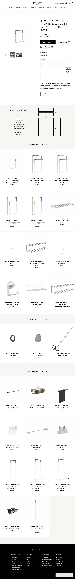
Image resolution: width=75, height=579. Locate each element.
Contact (55, 7)
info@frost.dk (59, 565)
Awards (28, 561)
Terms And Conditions (17, 565)
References (25, 7)
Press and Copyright (16, 569)
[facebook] (32, 549)
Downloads (14, 557)
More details (45, 94)
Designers (18, 7)
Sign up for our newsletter (64, 575)
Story (28, 559)
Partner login (63, 7)
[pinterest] (39, 549)
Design (28, 563)
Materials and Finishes (47, 559)
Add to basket (48, 42)
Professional (41, 7)
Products (11, 7)
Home (4, 13)
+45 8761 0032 (59, 563)
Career (28, 565)
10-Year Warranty (46, 563)
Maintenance (45, 561)
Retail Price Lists (15, 561)
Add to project (64, 42)
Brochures (49, 7)
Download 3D (44, 55)
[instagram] (36, 549)
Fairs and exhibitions (16, 567)
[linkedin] (42, 549)
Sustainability (45, 557)
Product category (19, 13)
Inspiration (33, 7)
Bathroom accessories (31, 13)
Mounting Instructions (47, 565)
